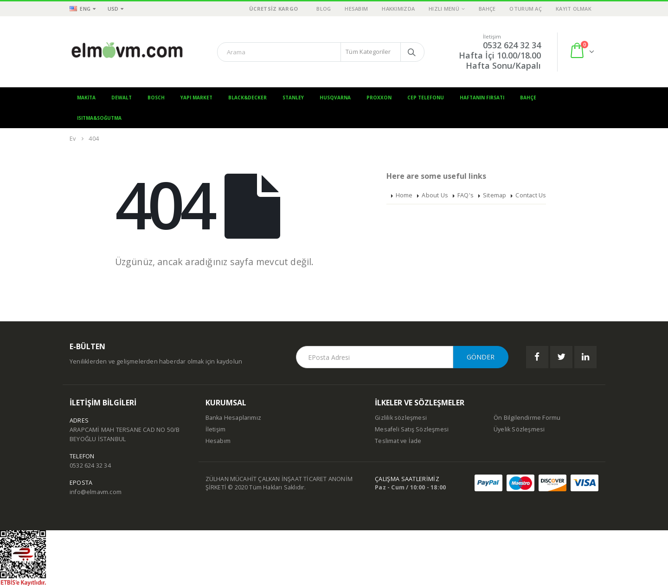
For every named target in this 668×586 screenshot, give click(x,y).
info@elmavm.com (96, 492)
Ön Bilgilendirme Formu (527, 418)
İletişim (216, 429)
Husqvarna (335, 97)
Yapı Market (196, 97)
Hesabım (356, 8)
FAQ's (465, 195)
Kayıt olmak (573, 8)
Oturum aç (525, 8)
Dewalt (121, 97)
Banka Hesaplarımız (234, 418)
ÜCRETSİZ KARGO (273, 8)
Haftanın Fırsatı (482, 97)
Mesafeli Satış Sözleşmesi (412, 429)
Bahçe (487, 8)
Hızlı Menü (444, 8)
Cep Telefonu (425, 97)
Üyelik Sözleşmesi (519, 429)
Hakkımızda (398, 8)
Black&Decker (247, 97)
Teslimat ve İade (398, 441)
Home (404, 195)
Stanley (293, 97)
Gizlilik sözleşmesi (401, 418)
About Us (435, 195)
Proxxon (379, 97)
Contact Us (530, 195)
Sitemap (494, 195)
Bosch (156, 97)
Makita (86, 97)
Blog (323, 8)
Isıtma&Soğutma (99, 118)
